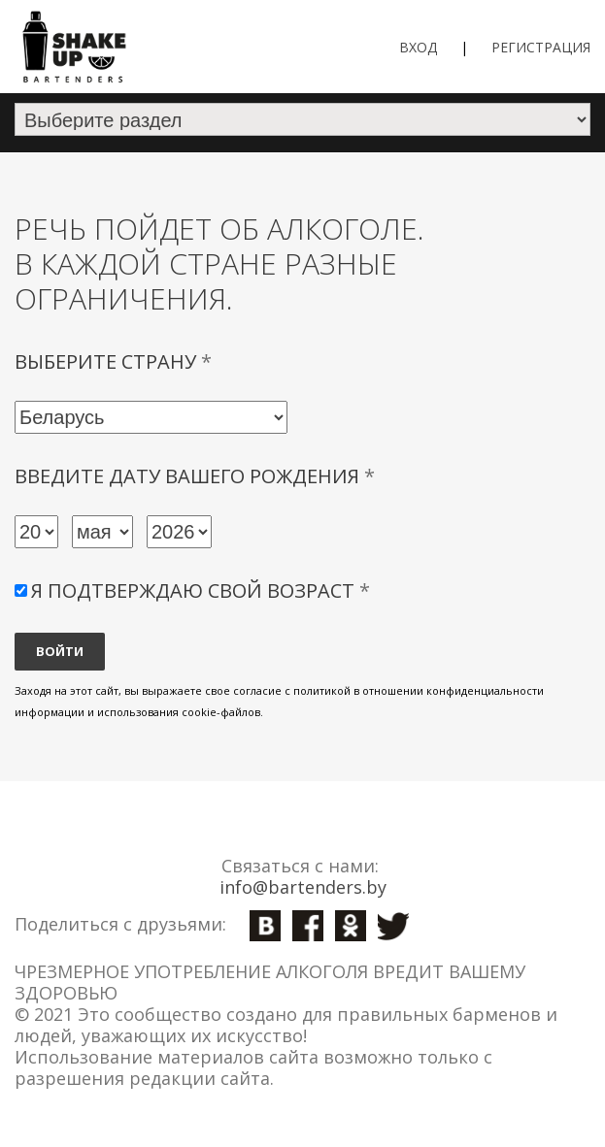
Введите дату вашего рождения (195, 476)
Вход (418, 47)
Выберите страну (113, 362)
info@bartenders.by (303, 887)
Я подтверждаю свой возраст (200, 590)
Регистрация (540, 47)
